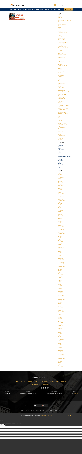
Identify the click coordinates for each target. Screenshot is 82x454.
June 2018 (60, 303)
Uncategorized (61, 166)
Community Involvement (63, 132)
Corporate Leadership (62, 127)
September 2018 (61, 299)
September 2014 (61, 358)
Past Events (60, 160)
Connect (63, 1)
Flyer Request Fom (61, 45)
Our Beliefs (60, 78)
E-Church (60, 35)
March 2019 (60, 291)
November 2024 (61, 197)
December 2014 (61, 354)
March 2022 (60, 241)
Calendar (60, 27)
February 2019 (61, 292)
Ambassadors (60, 106)
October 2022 (60, 232)
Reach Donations (61, 80)
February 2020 (61, 276)
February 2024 (61, 210)
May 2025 (60, 189)
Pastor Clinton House (62, 111)
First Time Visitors (61, 43)
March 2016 (60, 337)
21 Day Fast (60, 14)
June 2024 (60, 204)
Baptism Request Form (62, 24)
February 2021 (61, 259)
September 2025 (61, 184)
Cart (59, 28)
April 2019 (60, 289)
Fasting (59, 116)
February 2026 (61, 177)
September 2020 (61, 266)
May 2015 (60, 347)
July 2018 (60, 302)
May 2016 (60, 335)
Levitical (59, 137)
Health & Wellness (61, 157)
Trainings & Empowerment (63, 91)
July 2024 (60, 203)
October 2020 (60, 265)
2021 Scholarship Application (63, 105)
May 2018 (60, 305)
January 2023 (60, 228)
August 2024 (60, 202)
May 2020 (60, 272)
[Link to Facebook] (68, 1)
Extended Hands (61, 41)
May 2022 (60, 239)
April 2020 (60, 273)
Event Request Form (62, 39)
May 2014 (60, 364)
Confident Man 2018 (62, 109)
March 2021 (60, 258)
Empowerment (61, 149)
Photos (59, 79)
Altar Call (60, 17)
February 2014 (61, 368)
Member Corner (57, 1)
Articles (59, 19)
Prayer (59, 126)
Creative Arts (60, 128)
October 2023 (60, 215)
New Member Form (62, 121)
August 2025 (60, 185)
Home (59, 51)
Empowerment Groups (62, 38)
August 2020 (60, 267)
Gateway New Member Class (63, 49)
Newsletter (60, 68)
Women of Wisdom (62, 100)
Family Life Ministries (62, 135)
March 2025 (60, 192)
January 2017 (60, 325)
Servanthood (60, 84)
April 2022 (60, 240)
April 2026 (60, 174)
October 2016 (60, 329)
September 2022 (61, 233)
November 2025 (61, 181)
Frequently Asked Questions (63, 47)
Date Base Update (61, 34)
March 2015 (60, 350)
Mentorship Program (62, 62)
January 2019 (60, 294)
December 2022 (61, 229)
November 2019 (61, 280)
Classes (59, 31)
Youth (59, 167)
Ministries (60, 120)
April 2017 (60, 321)
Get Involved (60, 50)
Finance (59, 155)
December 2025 (61, 180)
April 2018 (60, 306)
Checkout (60, 30)
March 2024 (60, 208)
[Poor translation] (3, 425)
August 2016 (60, 332)
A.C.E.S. (59, 16)
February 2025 (61, 193)
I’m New (59, 117)
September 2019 (61, 283)
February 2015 (61, 351)
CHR (59, 144)
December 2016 (61, 326)
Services (59, 86)
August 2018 (60, 300)
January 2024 (60, 211)
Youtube (59, 102)
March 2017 (60, 322)
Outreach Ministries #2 (62, 124)
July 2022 (60, 236)
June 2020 (60, 270)
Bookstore (60, 25)
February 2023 (61, 226)
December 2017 (61, 311)
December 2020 (61, 262)
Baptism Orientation (62, 23)
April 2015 (60, 348)
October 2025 (60, 182)
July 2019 (60, 285)
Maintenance (60, 56)
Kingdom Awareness (62, 54)
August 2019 (60, 284)
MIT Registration (61, 67)
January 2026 (60, 178)
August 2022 (60, 235)
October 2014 (60, 357)
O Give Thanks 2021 (62, 75)
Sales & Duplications (62, 112)
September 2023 (61, 217)
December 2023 (61, 213)
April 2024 (60, 207)
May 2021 (60, 255)
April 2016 (60, 336)
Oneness (60, 76)
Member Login (61, 60)
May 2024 (60, 206)
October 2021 (60, 248)
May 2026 (60, 173)
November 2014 (61, 355)
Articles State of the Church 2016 (64, 20)
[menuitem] (11, 9)
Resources (60, 82)
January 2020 (60, 277)
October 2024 (60, 199)
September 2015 (61, 342)
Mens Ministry (61, 61)
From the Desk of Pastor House (64, 156)
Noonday (60, 72)
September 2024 (61, 200)
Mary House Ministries (47, 384)
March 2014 (60, 366)
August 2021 (60, 251)
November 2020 (61, 263)
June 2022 (60, 237)
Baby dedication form (62, 21)
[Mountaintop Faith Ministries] (17, 5)
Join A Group (60, 53)
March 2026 (60, 175)
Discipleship (60, 146)
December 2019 (61, 278)
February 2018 (61, 309)
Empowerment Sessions (63, 151)
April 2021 (60, 256)
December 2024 (61, 196)
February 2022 (61, 243)
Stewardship (60, 89)
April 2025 (60, 191)
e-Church (60, 148)
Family (59, 153)
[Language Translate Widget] (65, 5)
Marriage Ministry (61, 57)
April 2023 (60, 224)
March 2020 (60, 274)
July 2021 (60, 252)
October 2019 (60, 281)
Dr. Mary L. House (61, 115)
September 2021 (61, 250)
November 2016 (61, 328)
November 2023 (61, 214)
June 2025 (60, 188)
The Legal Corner (61, 164)
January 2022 (60, 244)
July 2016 (60, 333)
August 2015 (60, 343)
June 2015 (60, 346)
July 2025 (60, 186)
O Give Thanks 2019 (62, 73)
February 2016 (61, 339)
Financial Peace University (63, 42)
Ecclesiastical (60, 138)
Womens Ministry (61, 101)
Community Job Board (62, 32)
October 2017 (60, 314)
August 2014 (60, 359)
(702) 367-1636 (75, 393)
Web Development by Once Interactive (46, 415)
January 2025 (60, 195)
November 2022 (61, 230)
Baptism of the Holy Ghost (63, 108)
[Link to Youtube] (70, 1)
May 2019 (60, 288)
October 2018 (60, 298)
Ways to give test (61, 97)
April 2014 (60, 365)
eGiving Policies (61, 36)
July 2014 (60, 361)
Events (59, 130)
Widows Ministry (61, 98)
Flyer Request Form (62, 46)
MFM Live (60, 64)
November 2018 (61, 296)
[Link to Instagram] (71, 1)
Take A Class (60, 139)
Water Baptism (61, 95)
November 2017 (61, 313)
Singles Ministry (61, 87)
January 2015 (60, 353)
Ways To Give (60, 131)
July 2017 (60, 318)
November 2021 (61, 247)
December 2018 (61, 295)
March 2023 (60, 225)
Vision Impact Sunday (62, 94)
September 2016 (61, 331)
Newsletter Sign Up (62, 71)
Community (60, 145)
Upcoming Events (61, 93)
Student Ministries (61, 90)
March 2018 (60, 307)
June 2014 (60, 362)
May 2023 (60, 222)
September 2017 (61, 315)
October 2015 (60, 340)
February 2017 (61, 324)
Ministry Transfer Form (62, 65)
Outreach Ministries (62, 123)
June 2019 (60, 287)
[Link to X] (66, 1)
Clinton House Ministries (35, 384)
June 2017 (60, 320)
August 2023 (60, 218)
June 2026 (60, 171)
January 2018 (60, 310)
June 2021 (60, 254)
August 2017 (60, 317)
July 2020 (60, 269)
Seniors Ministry (61, 83)
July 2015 (60, 344)
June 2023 (60, 221)
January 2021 (60, 261)
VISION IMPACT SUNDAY (63, 113)
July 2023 (60, 219)
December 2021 (61, 245)
